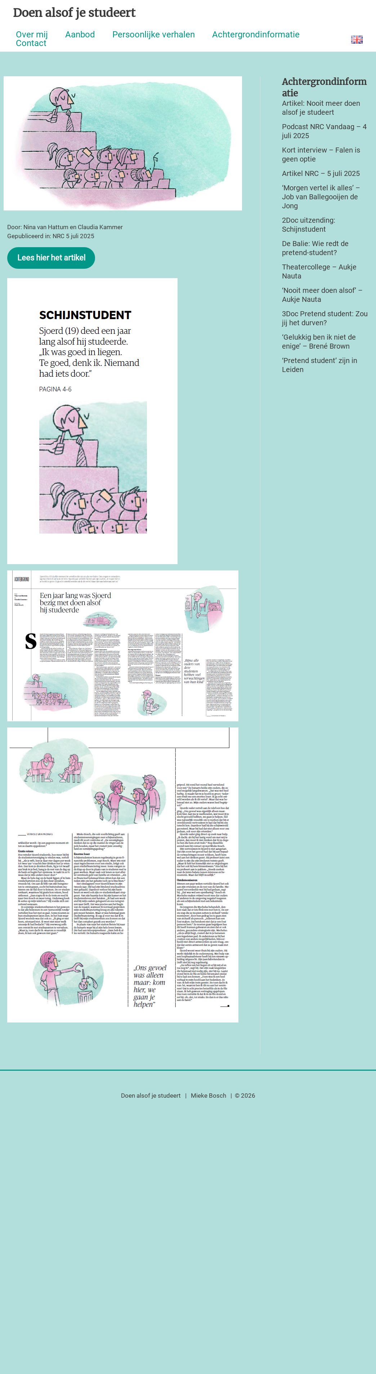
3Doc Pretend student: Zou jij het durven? (325, 318)
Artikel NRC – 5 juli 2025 (321, 173)
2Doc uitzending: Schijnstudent (308, 224)
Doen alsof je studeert (74, 13)
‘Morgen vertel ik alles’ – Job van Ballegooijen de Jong (321, 196)
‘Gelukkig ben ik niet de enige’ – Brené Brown (319, 341)
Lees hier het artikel (51, 257)
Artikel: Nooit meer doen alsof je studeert (321, 108)
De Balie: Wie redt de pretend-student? (315, 248)
